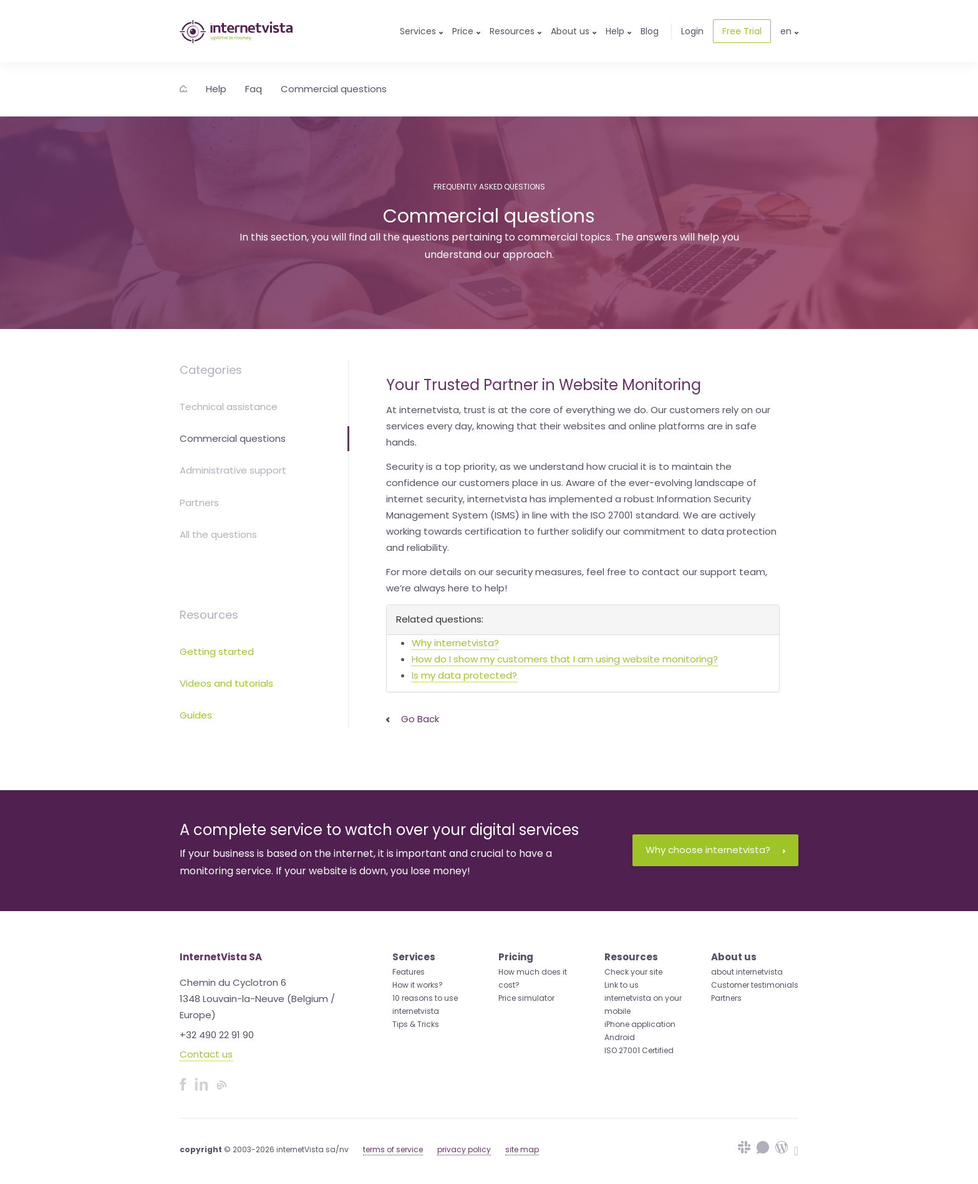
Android (619, 1037)
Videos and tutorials (226, 683)
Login (692, 31)
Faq (253, 88)
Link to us (621, 985)
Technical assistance (229, 406)
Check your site (633, 972)
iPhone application (639, 1024)
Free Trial (742, 31)
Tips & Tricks (415, 1024)
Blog (650, 31)
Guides (196, 715)
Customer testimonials (754, 985)
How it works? (417, 985)
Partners (199, 502)
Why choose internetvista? (715, 849)
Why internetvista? (455, 642)
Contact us (206, 1054)
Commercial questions (334, 88)
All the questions (218, 534)
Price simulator (526, 998)
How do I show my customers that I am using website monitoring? (565, 659)
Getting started (217, 651)
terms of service (393, 1149)
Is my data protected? (464, 675)
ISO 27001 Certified (639, 1050)
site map (522, 1149)
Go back (412, 718)
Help (216, 88)
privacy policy (464, 1149)
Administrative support (233, 470)
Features (408, 972)
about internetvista (747, 972)
